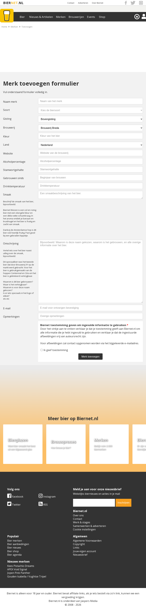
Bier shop (13, 551)
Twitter (14, 504)
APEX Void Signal (17, 569)
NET (14, 2)
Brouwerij (9, 127)
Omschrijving (11, 243)
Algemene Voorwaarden (87, 540)
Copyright (79, 544)
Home (4, 26)
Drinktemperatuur (14, 186)
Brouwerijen (76, 17)
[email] (94, 503)
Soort (6, 110)
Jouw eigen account (84, 551)
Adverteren (83, 3)
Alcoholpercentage (14, 161)
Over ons (78, 515)
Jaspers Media (89, 601)
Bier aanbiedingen (18, 544)
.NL (20, 2)
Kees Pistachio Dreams (20, 566)
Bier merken (14, 540)
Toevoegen (27, 26)
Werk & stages (81, 522)
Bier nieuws (14, 547)
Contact (70, 3)
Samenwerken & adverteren (89, 526)
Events (91, 17)
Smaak (7, 194)
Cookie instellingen (84, 529)
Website (8, 153)
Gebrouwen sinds (13, 178)
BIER (7, 2)
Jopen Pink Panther (18, 573)
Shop (102, 17)
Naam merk (10, 101)
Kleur (6, 136)
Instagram (47, 496)
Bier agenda (14, 554)
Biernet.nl (54, 601)
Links (76, 547)
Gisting (7, 118)
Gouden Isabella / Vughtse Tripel (26, 576)
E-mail (6, 308)
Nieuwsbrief (80, 554)
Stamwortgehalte (13, 170)
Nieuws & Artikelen (41, 17)
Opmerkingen (11, 316)
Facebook (15, 496)
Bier (22, 17)
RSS (43, 504)
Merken (60, 17)
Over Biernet (97, 3)
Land (6, 144)
